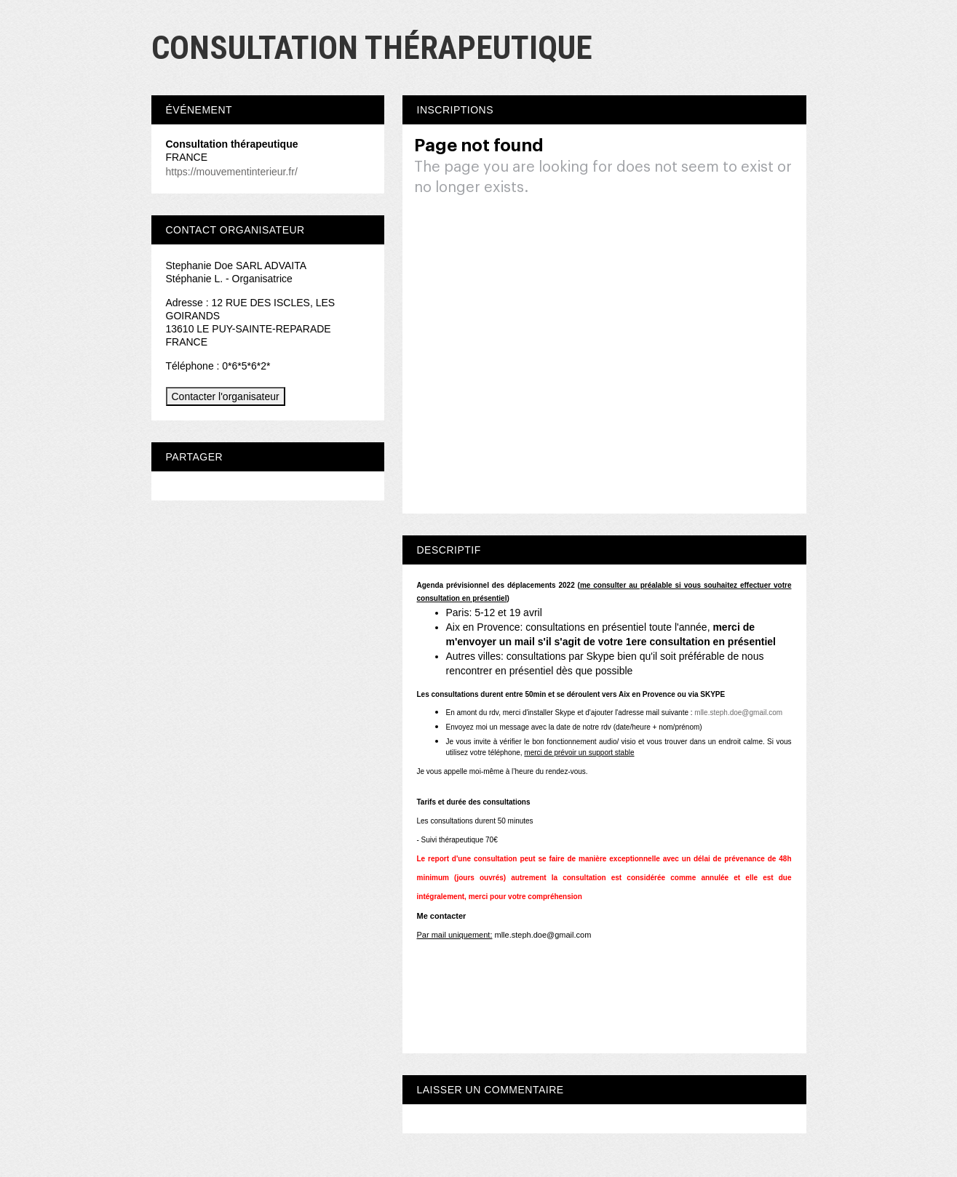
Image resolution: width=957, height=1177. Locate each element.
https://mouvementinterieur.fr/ (232, 171)
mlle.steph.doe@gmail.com (738, 713)
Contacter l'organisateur (225, 396)
